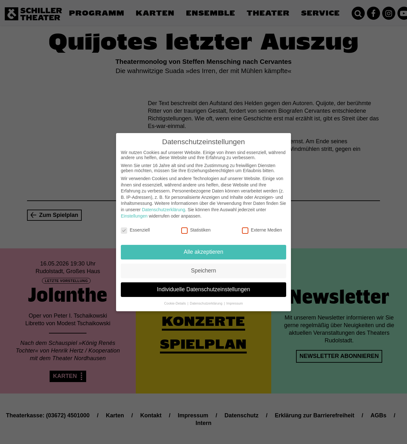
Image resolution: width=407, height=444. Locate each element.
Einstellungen (134, 210)
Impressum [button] (234, 298)
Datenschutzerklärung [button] (206, 298)
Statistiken (196, 224)
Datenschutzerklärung (163, 204)
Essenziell (135, 224)
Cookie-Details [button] (175, 298)
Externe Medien (262, 224)
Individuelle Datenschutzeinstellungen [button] (203, 284)
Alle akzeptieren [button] (204, 247)
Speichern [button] (203, 265)
